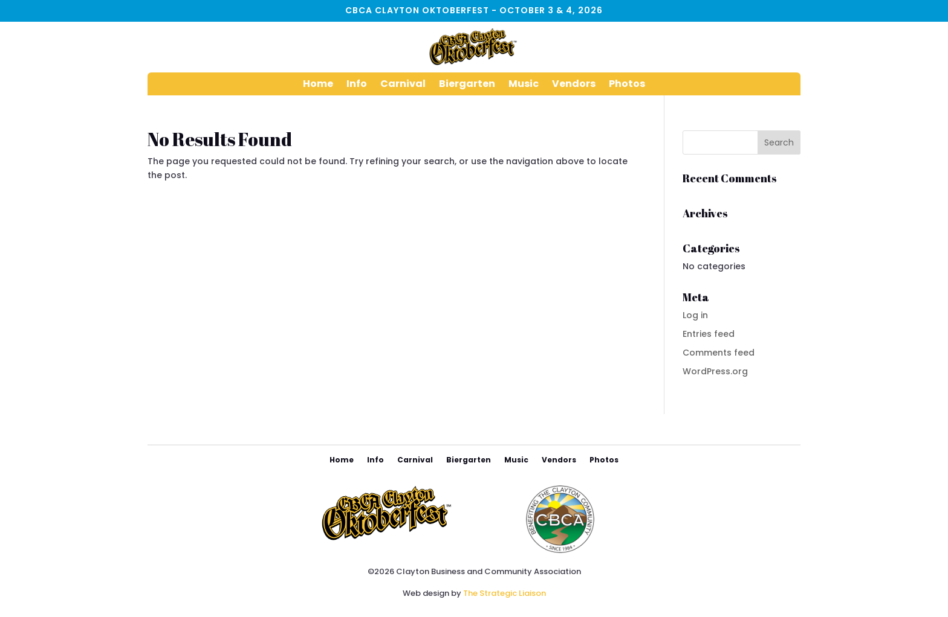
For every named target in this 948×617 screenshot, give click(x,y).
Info (356, 85)
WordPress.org (715, 371)
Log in (695, 315)
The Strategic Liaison (504, 593)
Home (318, 85)
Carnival (403, 85)
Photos (627, 85)
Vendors (574, 85)
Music (523, 85)
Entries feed (709, 334)
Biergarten (467, 85)
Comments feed (719, 353)
